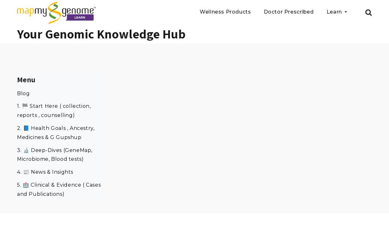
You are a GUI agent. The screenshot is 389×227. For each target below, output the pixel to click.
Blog (23, 93)
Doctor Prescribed (289, 12)
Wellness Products (225, 12)
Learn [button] (335, 12)
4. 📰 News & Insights (45, 172)
